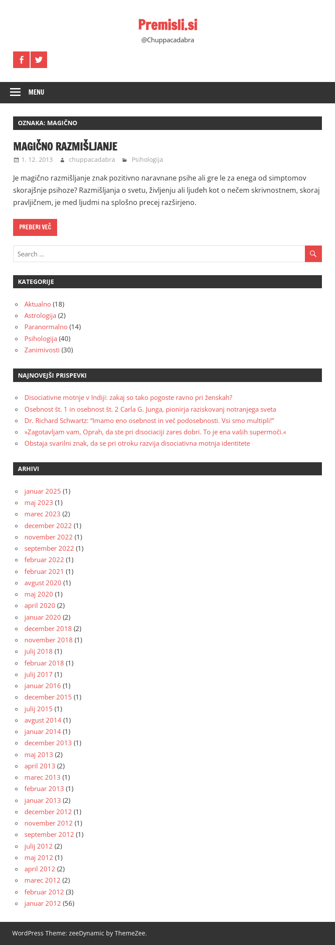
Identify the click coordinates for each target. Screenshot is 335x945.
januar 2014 (42, 731)
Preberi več (35, 227)
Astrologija (40, 315)
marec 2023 (42, 513)
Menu (36, 92)
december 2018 (48, 628)
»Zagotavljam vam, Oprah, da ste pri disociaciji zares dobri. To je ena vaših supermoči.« (155, 431)
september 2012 (49, 834)
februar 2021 (44, 571)
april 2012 (39, 868)
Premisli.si (168, 25)
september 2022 (49, 548)
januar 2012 (42, 903)
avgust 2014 (43, 720)
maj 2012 (38, 857)
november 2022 (48, 536)
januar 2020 (42, 617)
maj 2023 (38, 502)
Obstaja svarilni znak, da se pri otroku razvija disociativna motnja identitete (137, 443)
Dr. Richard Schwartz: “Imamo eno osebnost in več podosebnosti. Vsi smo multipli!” (149, 420)
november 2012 (48, 823)
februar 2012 (44, 891)
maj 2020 (38, 594)
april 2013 (39, 765)
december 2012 (48, 811)
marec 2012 (42, 880)
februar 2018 (44, 662)
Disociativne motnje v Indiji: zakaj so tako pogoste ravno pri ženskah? (128, 397)
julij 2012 (38, 846)
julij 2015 (38, 708)
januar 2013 (42, 800)
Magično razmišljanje (66, 146)
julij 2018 (38, 651)
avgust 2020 (43, 582)
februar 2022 (44, 559)
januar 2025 (42, 491)
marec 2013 (42, 777)
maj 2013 (38, 754)
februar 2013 (44, 788)
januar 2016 (42, 685)
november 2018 (48, 639)
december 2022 (48, 525)
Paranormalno (46, 326)
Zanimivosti (42, 349)
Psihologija (147, 159)
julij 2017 (38, 674)
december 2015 (48, 697)
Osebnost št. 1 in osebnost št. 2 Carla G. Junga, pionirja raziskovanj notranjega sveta (150, 409)
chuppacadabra (92, 159)
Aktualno (37, 304)
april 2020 (39, 605)
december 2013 (48, 742)
